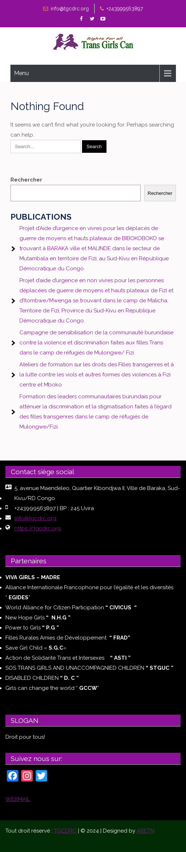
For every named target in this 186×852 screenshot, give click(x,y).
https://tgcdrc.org (37, 528)
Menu (21, 73)
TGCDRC (65, 831)
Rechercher (26, 180)
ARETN (145, 831)
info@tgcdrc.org (70, 9)
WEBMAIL (17, 799)
